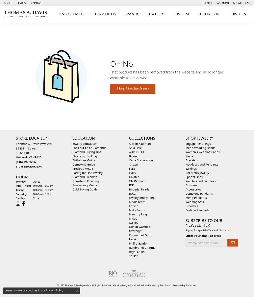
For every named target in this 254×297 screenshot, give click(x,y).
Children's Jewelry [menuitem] (197, 173)
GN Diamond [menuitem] (137, 181)
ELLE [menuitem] (132, 168)
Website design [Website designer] (120, 285)
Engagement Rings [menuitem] (198, 144)
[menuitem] (113, 274)
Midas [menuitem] (133, 218)
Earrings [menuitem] (191, 168)
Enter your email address (203, 235)
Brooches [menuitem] (192, 206)
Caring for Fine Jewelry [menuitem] (87, 173)
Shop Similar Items (133, 88)
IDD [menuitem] (131, 185)
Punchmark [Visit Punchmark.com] (166, 285)
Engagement (72, 14)
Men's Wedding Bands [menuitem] (200, 148)
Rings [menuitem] (189, 156)
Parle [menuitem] (132, 239)
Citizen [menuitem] (133, 164)
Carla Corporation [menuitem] (141, 160)
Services (237, 14)
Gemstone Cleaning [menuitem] (85, 181)
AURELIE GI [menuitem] (136, 152)
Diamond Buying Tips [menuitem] (86, 152)
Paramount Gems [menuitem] (140, 235)
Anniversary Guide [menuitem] (84, 185)
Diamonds (105, 14)
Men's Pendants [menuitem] (196, 198)
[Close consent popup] (77, 290)
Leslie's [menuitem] (134, 206)
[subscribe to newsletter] (232, 243)
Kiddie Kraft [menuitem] (137, 202)
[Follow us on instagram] (18, 203)
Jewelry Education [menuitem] (84, 144)
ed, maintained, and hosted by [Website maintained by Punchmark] (144, 285)
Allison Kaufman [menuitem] (140, 144)
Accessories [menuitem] (193, 189)
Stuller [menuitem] (133, 256)
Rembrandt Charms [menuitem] (142, 247)
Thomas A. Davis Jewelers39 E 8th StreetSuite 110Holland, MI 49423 (34, 155)
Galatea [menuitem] (134, 177)
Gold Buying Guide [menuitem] (84, 189)
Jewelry (155, 14)
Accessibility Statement (184, 285)
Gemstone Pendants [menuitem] (199, 193)
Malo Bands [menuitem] (137, 210)
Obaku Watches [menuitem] (139, 227)
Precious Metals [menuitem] (82, 168)
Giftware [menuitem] (191, 185)
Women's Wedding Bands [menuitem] (203, 152)
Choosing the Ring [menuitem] (84, 156)
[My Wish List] (241, 3)
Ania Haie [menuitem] (135, 148)
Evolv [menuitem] (132, 173)
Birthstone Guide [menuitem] (83, 160)
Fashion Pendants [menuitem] (197, 210)
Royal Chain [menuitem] (137, 252)
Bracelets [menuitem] (192, 160)
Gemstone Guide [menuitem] (83, 164)
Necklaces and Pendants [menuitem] (202, 164)
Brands (131, 14)
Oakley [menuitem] (133, 223)
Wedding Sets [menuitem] (195, 202)
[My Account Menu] (223, 3)
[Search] (208, 3)
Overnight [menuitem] (135, 231)
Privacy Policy (54, 290)
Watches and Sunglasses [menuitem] (202, 181)
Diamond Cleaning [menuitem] (84, 177)
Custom (180, 14)
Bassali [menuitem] (133, 156)
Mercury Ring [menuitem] (138, 214)
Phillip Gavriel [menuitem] (138, 243)
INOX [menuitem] (132, 193)
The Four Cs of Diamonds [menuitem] (89, 148)
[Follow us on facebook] (23, 203)
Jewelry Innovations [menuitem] (142, 198)
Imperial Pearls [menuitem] (139, 189)
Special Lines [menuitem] (194, 177)
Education (208, 14)
